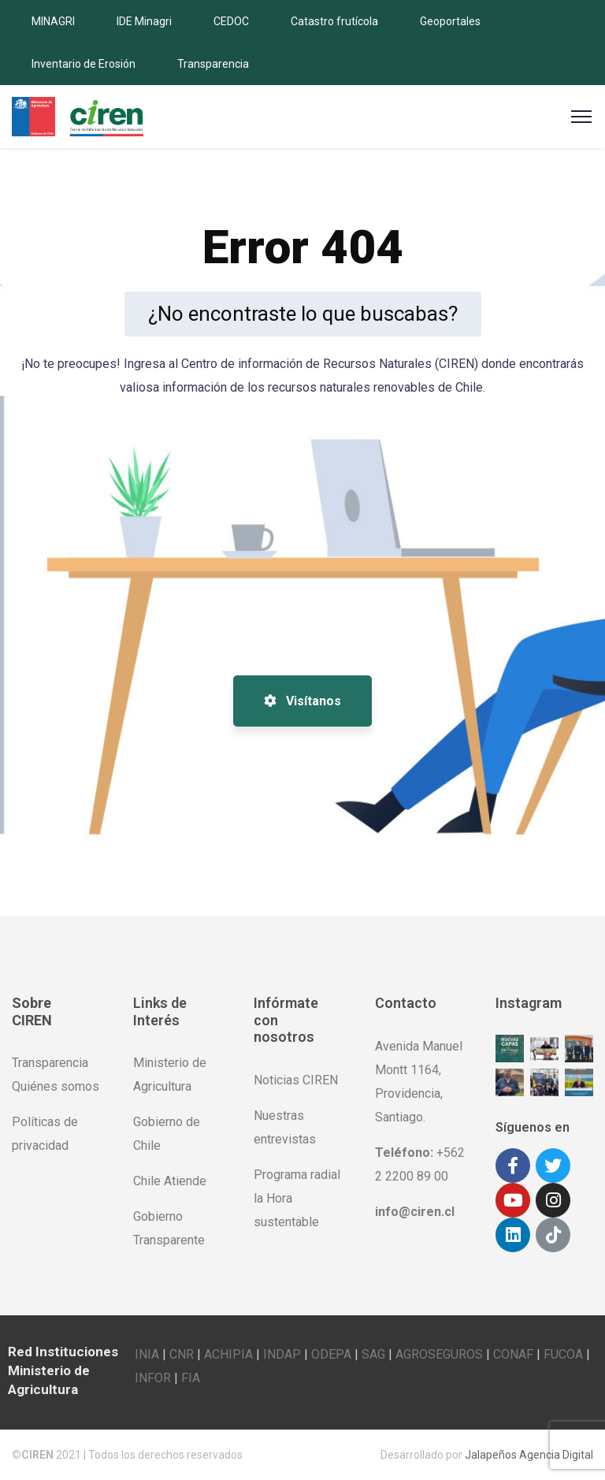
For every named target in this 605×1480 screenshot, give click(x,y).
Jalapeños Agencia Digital (529, 1454)
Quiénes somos (55, 1086)
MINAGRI (53, 21)
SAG (373, 1354)
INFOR (153, 1377)
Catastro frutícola (334, 21)
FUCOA (563, 1354)
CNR (181, 1354)
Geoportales (450, 21)
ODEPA (331, 1354)
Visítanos (302, 701)
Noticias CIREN (296, 1080)
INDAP (282, 1354)
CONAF (513, 1354)
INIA (147, 1354)
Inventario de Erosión (83, 64)
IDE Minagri (144, 21)
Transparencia (213, 64)
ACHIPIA (228, 1354)
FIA (190, 1377)
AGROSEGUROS (439, 1354)
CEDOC (231, 21)
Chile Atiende (169, 1180)
